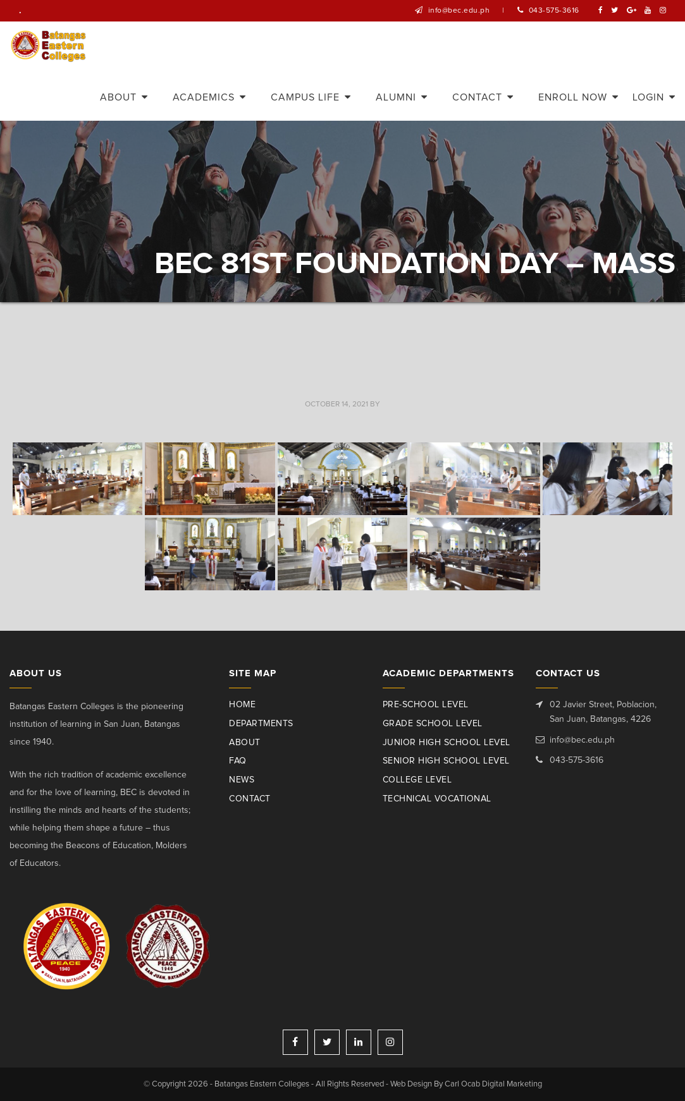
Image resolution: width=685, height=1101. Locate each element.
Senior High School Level (446, 761)
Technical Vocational (437, 798)
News (241, 780)
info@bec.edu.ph (459, 11)
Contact (250, 798)
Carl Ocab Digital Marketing (493, 1084)
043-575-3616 (554, 11)
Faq (238, 761)
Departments (261, 723)
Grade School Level (433, 723)
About (245, 742)
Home (242, 704)
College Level (417, 780)
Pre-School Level (426, 704)
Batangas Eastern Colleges (49, 46)
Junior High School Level (446, 742)
